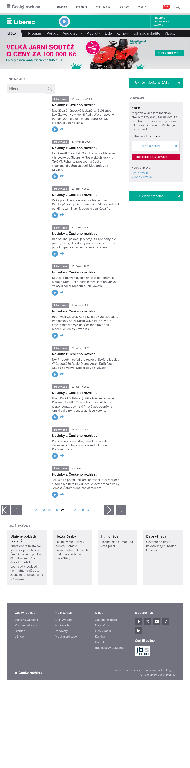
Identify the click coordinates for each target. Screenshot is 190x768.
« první (5, 510)
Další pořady (19, 526)
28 (76, 510)
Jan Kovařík (140, 200)
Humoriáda (110, 555)
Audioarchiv (162, 21)
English (170, 689)
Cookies (116, 689)
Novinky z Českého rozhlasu (74, 105)
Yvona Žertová (142, 204)
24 (50, 510)
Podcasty (61, 650)
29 (82, 510)
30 (89, 510)
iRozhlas (60, 6)
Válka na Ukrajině (26, 638)
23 (43, 510)
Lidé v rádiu (103, 650)
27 (69, 510)
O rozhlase (128, 6)
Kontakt (100, 661)
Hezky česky (66, 555)
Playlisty (93, 33)
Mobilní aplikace (66, 655)
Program (76, 6)
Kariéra (100, 655)
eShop (19, 655)
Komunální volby (26, 644)
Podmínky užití (153, 689)
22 (37, 510)
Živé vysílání (63, 638)
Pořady (52, 33)
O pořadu (137, 98)
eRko (136, 135)
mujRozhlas (94, 6)
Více (170, 33)
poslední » (121, 510)
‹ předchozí (16, 510)
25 (56, 510)
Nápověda (102, 644)
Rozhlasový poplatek (109, 666)
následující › (109, 510)
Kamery (158, 25)
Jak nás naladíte (146, 33)
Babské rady (156, 555)
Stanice (111, 6)
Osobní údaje (132, 689)
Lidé (108, 33)
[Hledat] (178, 6)
